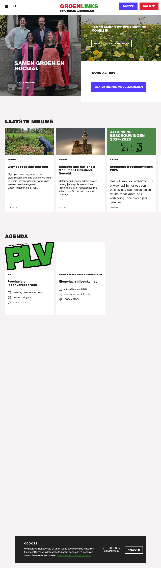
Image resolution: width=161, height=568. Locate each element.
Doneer (128, 6)
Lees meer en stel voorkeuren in (74, 555)
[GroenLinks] (80, 6)
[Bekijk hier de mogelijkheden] (118, 87)
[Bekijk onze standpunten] (111, 43)
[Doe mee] (149, 6)
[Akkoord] (134, 550)
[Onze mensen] (26, 82)
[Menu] (6, 6)
